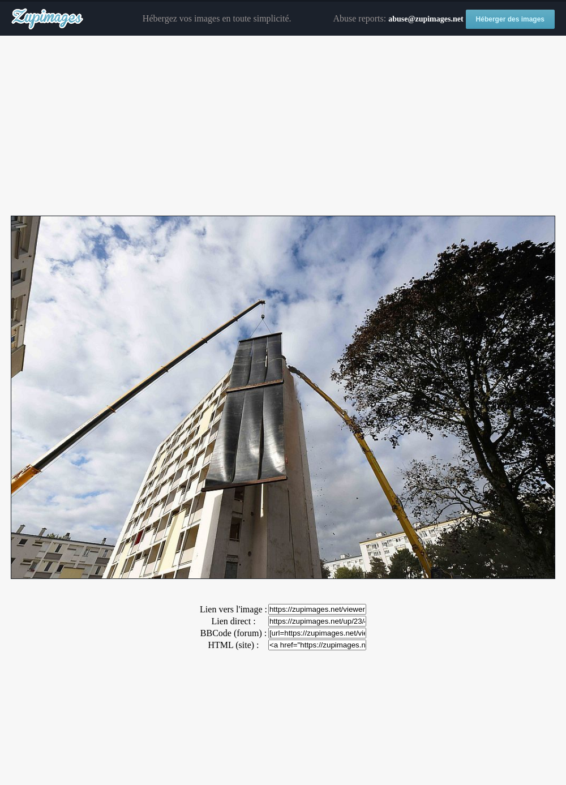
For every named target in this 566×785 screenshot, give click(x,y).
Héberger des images (510, 19)
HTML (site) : (233, 645)
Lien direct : (233, 621)
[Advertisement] (283, 126)
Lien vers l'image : (233, 609)
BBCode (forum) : (233, 633)
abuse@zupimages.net (425, 19)
